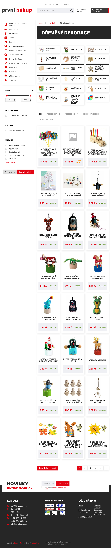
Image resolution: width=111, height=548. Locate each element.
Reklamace (98, 511)
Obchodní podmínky (97, 507)
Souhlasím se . (56, 488)
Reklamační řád (84, 511)
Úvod (41, 23)
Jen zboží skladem (18, 116)
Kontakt (66, 5)
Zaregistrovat (63, 484)
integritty (35, 544)
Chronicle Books (16, 155)
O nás (80, 506)
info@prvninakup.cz (19, 525)
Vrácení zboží (83, 513)
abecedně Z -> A (71, 114)
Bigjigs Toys (14, 149)
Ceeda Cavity (15, 152)
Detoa (12, 159)
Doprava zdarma (16, 130)
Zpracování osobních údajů (99, 514)
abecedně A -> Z (53, 114)
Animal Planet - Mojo (18, 145)
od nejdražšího (46, 119)
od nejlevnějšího (91, 114)
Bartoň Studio (19, 544)
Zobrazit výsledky (25, 172)
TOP (40, 114)
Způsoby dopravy (85, 517)
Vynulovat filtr (10, 172)
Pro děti (52, 23)
